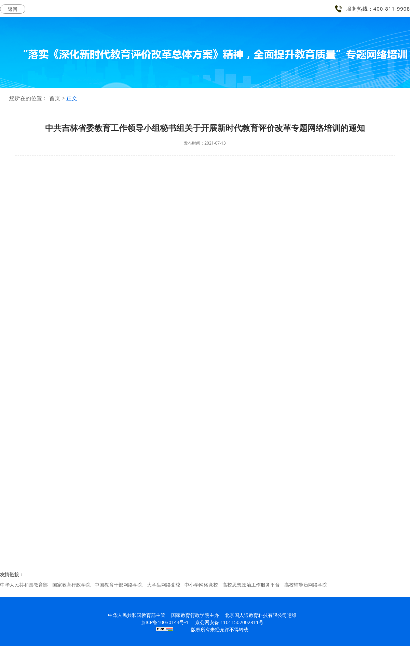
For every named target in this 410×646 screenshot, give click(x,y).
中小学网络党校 (201, 584)
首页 (54, 98)
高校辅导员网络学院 (305, 584)
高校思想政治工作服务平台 (251, 584)
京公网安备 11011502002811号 (229, 622)
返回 (12, 9)
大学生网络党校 (163, 584)
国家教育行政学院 (71, 584)
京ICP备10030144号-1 (165, 622)
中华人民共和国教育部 (24, 584)
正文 (71, 98)
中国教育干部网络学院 (118, 584)
